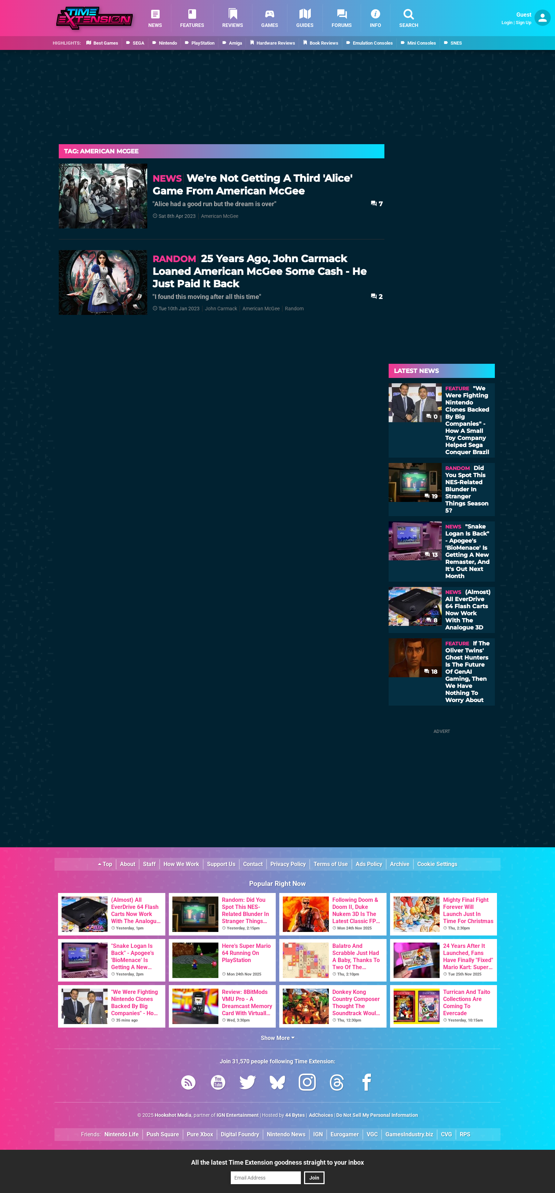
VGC (372, 1134)
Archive (400, 864)
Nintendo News (286, 1134)
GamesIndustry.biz (409, 1134)
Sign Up (523, 22)
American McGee (219, 216)
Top (105, 864)
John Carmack (221, 309)
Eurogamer (345, 1134)
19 (430, 496)
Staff (149, 864)
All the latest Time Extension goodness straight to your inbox (277, 1162)
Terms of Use (331, 864)
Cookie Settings (437, 864)
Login (507, 22)
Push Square (163, 1134)
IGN (318, 1134)
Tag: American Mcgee (101, 151)
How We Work (181, 864)
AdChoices (320, 1115)
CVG (446, 1134)
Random (294, 309)
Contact (253, 864)
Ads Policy (369, 864)
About (127, 864)
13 (431, 555)
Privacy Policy (288, 864)
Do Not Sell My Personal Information (377, 1115)
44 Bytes (295, 1115)
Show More (277, 1038)
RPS (465, 1134)
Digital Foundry (240, 1134)
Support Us (221, 864)
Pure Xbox (200, 1134)
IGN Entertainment (238, 1115)
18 (430, 671)
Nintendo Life (121, 1134)
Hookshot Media (173, 1115)
